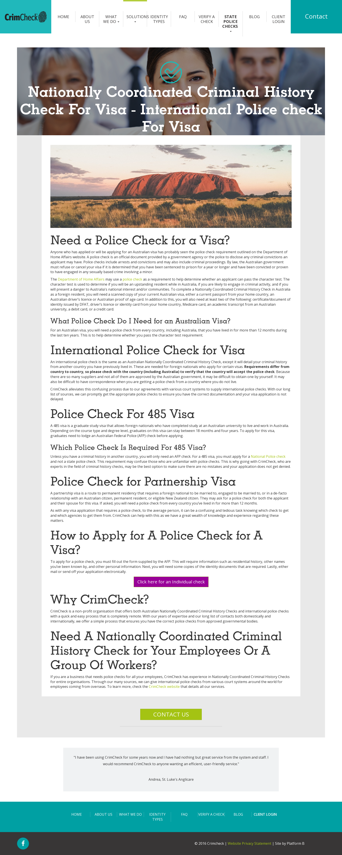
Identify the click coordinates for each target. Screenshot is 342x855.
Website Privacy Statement (249, 843)
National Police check (268, 456)
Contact (316, 16)
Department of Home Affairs (81, 279)
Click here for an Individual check (171, 582)
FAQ (183, 16)
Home (63, 16)
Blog (254, 16)
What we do (111, 19)
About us (87, 19)
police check (132, 279)
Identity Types (159, 19)
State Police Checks (230, 23)
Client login (278, 19)
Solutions (137, 18)
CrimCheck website (164, 686)
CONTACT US (171, 714)
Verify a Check (207, 19)
